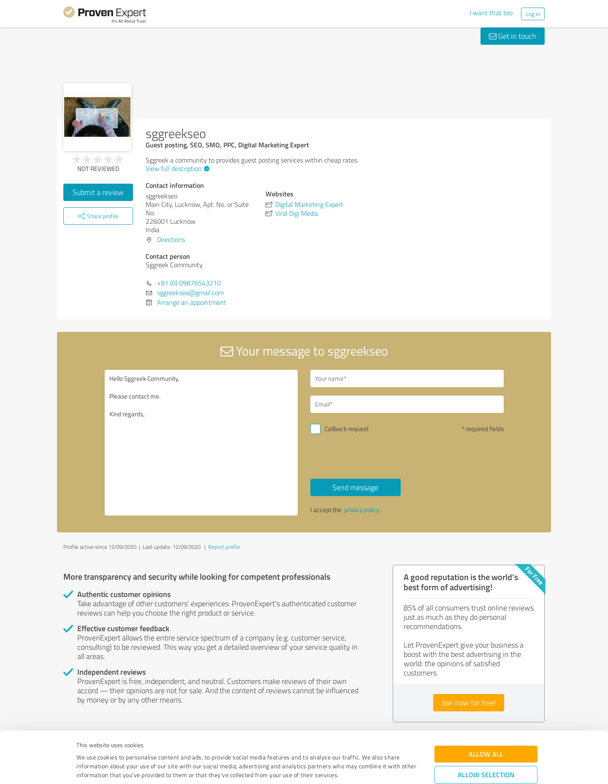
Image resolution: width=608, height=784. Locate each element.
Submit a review (98, 192)
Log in (533, 14)
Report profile (224, 547)
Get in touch (512, 36)
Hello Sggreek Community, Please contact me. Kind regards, (201, 442)
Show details (357, 768)
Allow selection (486, 726)
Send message (355, 487)
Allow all (486, 706)
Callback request (347, 428)
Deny (486, 752)
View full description (176, 168)
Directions (171, 239)
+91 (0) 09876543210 (189, 283)
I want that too (491, 12)
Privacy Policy (118, 745)
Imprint (86, 745)
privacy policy (361, 509)
